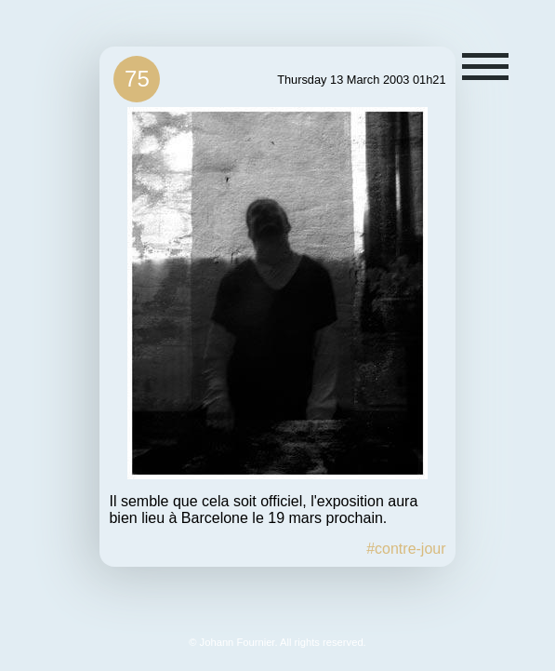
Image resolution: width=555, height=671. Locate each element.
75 (137, 78)
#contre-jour (405, 549)
